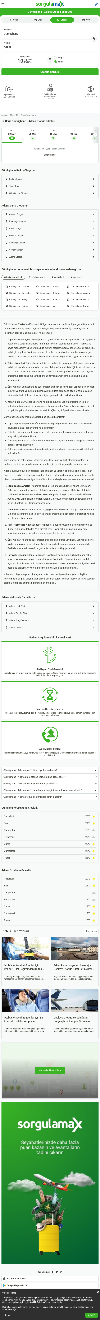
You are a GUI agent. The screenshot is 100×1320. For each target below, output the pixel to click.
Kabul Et (91, 1315)
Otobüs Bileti (14, 115)
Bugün (59, 57)
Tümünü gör (91, 931)
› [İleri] (95, 134)
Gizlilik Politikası (37, 1302)
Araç (86, 19)
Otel (38, 19)
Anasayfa (4, 115)
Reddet (8, 1315)
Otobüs (62, 19)
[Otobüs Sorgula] (50, 71)
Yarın (58, 61)
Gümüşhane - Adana (28, 115)
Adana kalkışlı (58, 277)
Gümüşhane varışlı (36, 277)
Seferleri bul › (50, 155)
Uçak (13, 19)
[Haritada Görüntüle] (50, 1070)
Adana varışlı (76, 277)
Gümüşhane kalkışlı (13, 277)
